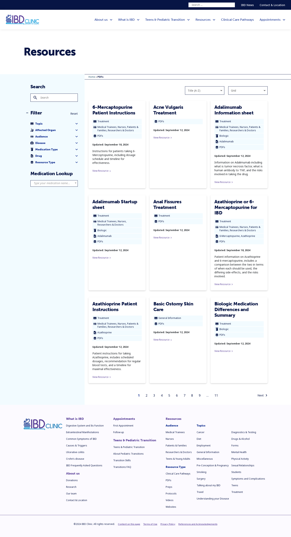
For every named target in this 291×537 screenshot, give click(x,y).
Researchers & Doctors (179, 452)
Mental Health (239, 452)
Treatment (237, 492)
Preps (169, 487)
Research (71, 487)
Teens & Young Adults (178, 458)
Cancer (200, 432)
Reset (74, 113)
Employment (204, 445)
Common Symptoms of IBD (81, 439)
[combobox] (54, 183)
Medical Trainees (175, 432)
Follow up (118, 432)
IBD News (247, 5)
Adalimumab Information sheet (234, 110)
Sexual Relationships (242, 465)
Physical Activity (240, 458)
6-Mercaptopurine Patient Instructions (113, 110)
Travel (200, 492)
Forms (235, 445)
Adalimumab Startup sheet (114, 204)
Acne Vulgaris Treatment (168, 110)
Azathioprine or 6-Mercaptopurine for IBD (235, 207)
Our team (71, 493)
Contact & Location (272, 5)
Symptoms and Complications (248, 478)
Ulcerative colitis (75, 452)
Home (91, 76)
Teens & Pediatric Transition (134, 440)
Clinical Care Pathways (178, 473)
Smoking (201, 472)
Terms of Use (150, 524)
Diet (199, 439)
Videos (169, 500)
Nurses (170, 439)
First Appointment (123, 425)
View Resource (101, 170)
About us (73, 473)
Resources (173, 419)
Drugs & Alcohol (240, 439)
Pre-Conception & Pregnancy (213, 465)
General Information (208, 452)
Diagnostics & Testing (243, 432)
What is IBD (75, 419)
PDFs (168, 480)
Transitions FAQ (122, 467)
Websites (171, 506)
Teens (234, 485)
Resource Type (176, 467)
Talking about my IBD (208, 485)
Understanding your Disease (213, 498)
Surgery (201, 478)
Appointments (124, 419)
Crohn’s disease (75, 458)
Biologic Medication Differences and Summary (236, 309)
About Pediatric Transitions (128, 453)
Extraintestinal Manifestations (82, 432)
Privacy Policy (167, 524)
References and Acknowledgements (197, 524)
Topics (201, 425)
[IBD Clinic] (22, 20)
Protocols (171, 493)
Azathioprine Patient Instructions (114, 306)
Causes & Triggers (76, 445)
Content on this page (129, 524)
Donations (72, 480)
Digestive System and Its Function (85, 425)
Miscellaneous (205, 458)
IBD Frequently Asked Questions (84, 465)
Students (236, 472)
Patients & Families (176, 445)
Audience (172, 425)
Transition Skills (122, 460)
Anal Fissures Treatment (167, 204)
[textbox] (54, 183)
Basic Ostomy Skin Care (173, 306)
